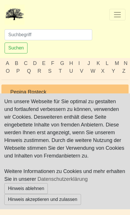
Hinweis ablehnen (26, 188)
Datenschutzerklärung (63, 179)
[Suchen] (48, 34)
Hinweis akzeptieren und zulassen (42, 199)
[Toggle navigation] (117, 14)
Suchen (16, 47)
